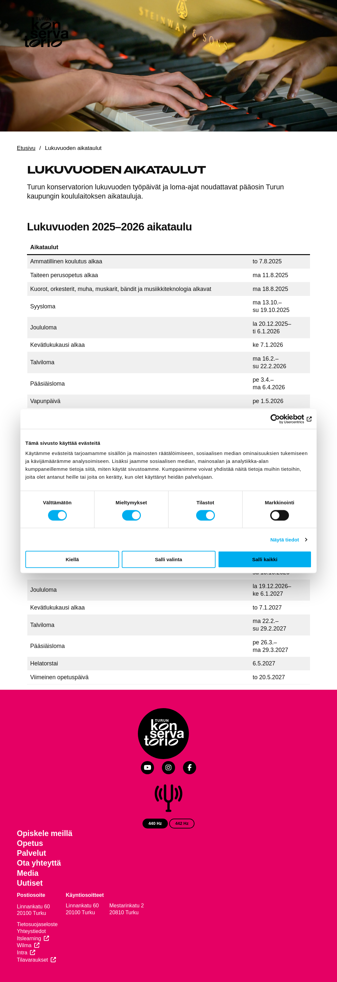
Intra (22, 952)
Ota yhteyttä (39, 863)
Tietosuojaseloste (37, 924)
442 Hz (182, 823)
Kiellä (72, 559)
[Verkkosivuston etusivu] (45, 33)
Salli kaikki (264, 559)
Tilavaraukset (32, 960)
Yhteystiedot (31, 931)
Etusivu (26, 148)
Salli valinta (168, 559)
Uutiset (30, 883)
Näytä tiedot (285, 539)
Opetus (30, 843)
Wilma (24, 945)
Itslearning (29, 938)
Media (28, 873)
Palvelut (31, 853)
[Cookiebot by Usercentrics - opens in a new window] (283, 419)
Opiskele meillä (44, 833)
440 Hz (155, 823)
